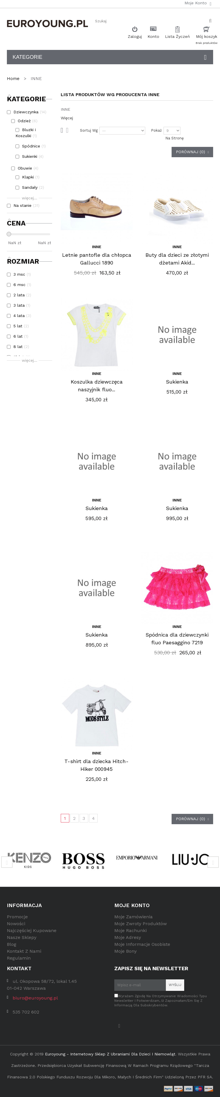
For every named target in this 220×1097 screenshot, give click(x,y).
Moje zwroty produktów (140, 923)
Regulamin (19, 958)
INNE (96, 246)
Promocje (17, 916)
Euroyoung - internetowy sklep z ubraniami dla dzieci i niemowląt (110, 1054)
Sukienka (177, 382)
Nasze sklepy (21, 937)
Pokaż (156, 130)
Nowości (16, 923)
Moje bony (125, 951)
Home (14, 78)
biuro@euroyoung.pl (35, 998)
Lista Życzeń (177, 36)
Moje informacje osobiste (142, 944)
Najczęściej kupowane (31, 930)
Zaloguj (135, 36)
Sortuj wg (89, 130)
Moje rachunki (130, 930)
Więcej (67, 118)
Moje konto (132, 905)
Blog (11, 944)
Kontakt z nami (24, 951)
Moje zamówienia (133, 916)
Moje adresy (127, 937)
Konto (153, 36)
